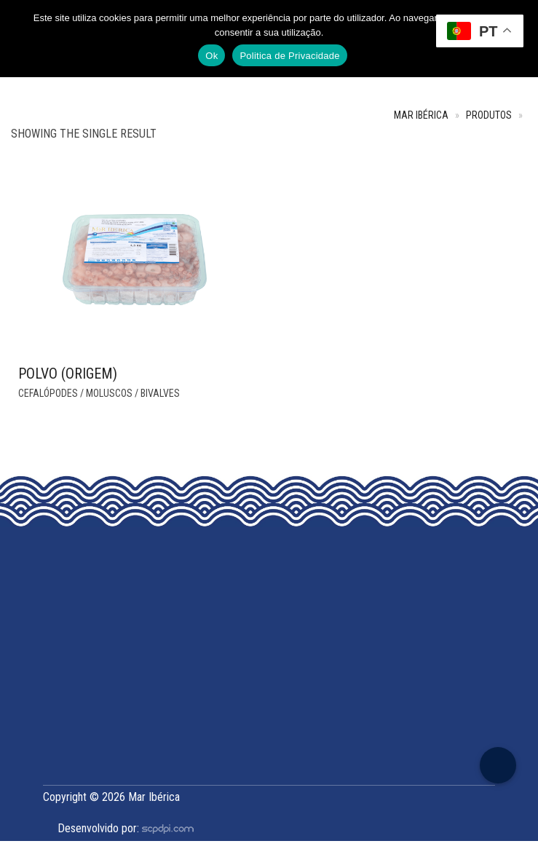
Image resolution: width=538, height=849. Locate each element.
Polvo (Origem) (67, 373)
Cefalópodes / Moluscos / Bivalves (99, 393)
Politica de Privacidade (289, 55)
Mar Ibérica (421, 115)
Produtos (489, 115)
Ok (211, 55)
